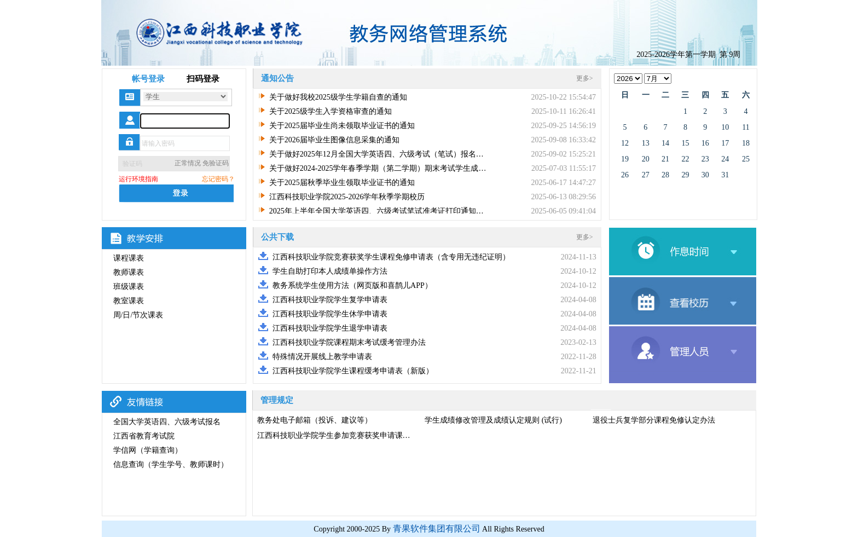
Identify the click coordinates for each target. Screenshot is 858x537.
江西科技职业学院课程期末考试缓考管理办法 (349, 342)
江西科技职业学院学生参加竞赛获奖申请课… (333, 435)
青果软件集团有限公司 (436, 528)
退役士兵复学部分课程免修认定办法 (654, 420)
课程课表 (128, 258)
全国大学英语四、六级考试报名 (167, 422)
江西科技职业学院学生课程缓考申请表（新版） (353, 371)
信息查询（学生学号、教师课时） (170, 464)
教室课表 (128, 301)
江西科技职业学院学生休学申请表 (330, 314)
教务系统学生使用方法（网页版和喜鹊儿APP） (352, 285)
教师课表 (128, 272)
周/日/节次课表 (138, 315)
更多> (584, 78)
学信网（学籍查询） (147, 450)
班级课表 (128, 286)
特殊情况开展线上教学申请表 (322, 357)
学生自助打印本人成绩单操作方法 (330, 271)
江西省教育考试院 (144, 436)
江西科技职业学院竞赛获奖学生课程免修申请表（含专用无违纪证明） (391, 257)
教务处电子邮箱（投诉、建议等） (314, 420)
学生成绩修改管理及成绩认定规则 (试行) (493, 420)
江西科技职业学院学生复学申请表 (330, 300)
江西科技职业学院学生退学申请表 (330, 328)
